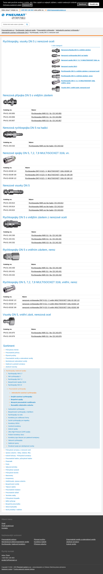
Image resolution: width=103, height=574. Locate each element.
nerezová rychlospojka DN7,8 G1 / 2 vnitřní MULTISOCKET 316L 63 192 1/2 (50, 300)
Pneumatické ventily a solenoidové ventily (19, 358)
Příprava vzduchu (40, 544)
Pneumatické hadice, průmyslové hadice (19, 458)
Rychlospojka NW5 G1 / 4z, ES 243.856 (46, 117)
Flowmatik (9, 461)
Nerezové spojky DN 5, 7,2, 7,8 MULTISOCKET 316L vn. (80, 60)
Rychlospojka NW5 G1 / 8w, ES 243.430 (46, 268)
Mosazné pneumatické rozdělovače (23, 402)
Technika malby (11, 495)
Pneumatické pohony (12, 352)
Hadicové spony (13, 443)
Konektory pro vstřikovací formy (18, 417)
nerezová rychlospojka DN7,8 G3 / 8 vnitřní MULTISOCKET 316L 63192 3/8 (50, 307)
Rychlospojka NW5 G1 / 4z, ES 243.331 (46, 239)
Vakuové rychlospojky (15, 440)
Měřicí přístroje (10, 501)
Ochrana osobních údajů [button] (12, 5)
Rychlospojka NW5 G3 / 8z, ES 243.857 (46, 121)
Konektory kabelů (40, 542)
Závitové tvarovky (11, 367)
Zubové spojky (13, 429)
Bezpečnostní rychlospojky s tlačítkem (20, 412)
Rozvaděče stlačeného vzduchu (22, 405)
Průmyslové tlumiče (12, 473)
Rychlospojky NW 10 (15, 385)
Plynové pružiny (11, 355)
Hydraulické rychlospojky (16, 409)
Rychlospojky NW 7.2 (15, 379)
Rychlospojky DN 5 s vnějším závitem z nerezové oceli (80, 71)
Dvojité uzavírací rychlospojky (21, 396)
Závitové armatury (72, 542)
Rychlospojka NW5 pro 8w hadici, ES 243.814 (46, 206)
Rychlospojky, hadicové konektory (13, 544)
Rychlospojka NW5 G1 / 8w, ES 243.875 (46, 333)
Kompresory (10, 478)
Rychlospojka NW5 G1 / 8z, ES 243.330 (46, 235)
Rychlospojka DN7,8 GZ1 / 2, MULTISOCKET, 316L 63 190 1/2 (48, 178)
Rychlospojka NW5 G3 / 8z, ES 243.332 (46, 243)
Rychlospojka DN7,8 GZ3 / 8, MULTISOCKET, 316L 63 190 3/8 (48, 175)
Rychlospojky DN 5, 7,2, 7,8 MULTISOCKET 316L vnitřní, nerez (78, 82)
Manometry (9, 475)
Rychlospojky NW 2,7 (15, 373)
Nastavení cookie (7, 569)
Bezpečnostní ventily (12, 484)
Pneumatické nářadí (12, 492)
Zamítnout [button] (82, 4)
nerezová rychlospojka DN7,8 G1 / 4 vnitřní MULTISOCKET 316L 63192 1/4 (50, 304)
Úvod (3, 523)
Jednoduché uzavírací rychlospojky (23, 393)
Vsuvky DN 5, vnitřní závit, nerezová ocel (75, 87)
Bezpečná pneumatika (13, 504)
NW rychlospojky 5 (14, 376)
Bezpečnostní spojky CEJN (17, 382)
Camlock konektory (14, 426)
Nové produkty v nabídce (14, 509)
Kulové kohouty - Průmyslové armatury (18, 455)
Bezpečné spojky (17, 399)
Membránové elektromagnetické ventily (15, 542)
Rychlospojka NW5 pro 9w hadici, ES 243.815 (46, 210)
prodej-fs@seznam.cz (9, 560)
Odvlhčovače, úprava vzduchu (15, 481)
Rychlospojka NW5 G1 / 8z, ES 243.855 (46, 113)
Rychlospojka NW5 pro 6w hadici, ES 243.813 (46, 203)
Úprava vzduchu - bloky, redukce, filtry (18, 453)
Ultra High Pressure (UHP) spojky (19, 432)
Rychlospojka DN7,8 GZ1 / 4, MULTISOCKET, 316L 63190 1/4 (48, 171)
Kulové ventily (71, 544)
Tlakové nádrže (11, 487)
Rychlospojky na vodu (15, 415)
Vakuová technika (11, 467)
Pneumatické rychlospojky (17, 389)
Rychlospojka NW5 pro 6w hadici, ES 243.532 (46, 146)
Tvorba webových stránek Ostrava (24, 569)
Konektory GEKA (13, 423)
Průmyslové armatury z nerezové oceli (18, 450)
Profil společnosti (8, 526)
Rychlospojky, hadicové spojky (16, 371)
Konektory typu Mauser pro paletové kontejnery (23, 437)
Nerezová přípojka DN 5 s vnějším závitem (76, 50)
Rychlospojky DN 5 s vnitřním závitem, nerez (77, 76)
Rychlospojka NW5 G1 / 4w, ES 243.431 (46, 271)
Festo (7, 464)
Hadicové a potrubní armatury (15, 364)
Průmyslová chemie (12, 350)
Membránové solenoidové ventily (16, 361)
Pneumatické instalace (13, 490)
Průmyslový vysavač (12, 470)
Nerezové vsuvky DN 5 (69, 66)
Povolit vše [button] (94, 4)
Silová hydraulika (11, 507)
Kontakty (5, 528)
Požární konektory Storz (16, 435)
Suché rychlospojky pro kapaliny (18, 420)
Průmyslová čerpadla (12, 498)
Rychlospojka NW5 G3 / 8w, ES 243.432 (46, 275)
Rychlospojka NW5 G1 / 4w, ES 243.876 (46, 336)
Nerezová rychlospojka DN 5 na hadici (74, 55)
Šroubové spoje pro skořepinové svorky (21, 446)
